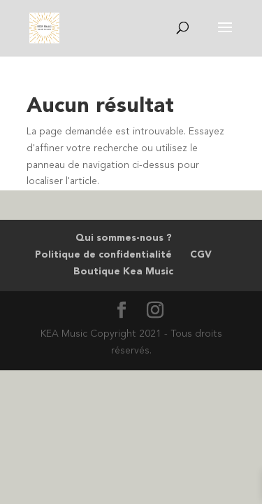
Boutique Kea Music (123, 271)
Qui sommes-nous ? (123, 238)
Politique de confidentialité (103, 255)
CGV (201, 255)
